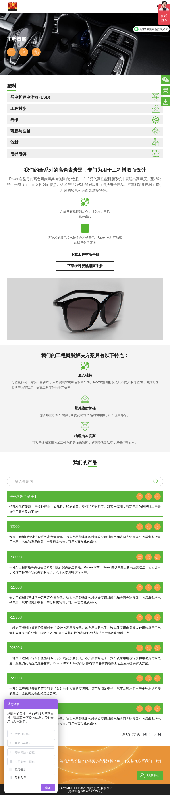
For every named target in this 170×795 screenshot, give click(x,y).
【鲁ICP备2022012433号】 (85, 791)
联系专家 (23, 52)
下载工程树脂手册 (85, 254)
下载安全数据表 (36, 52)
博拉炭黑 (93, 788)
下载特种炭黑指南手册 (85, 266)
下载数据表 (11, 52)
